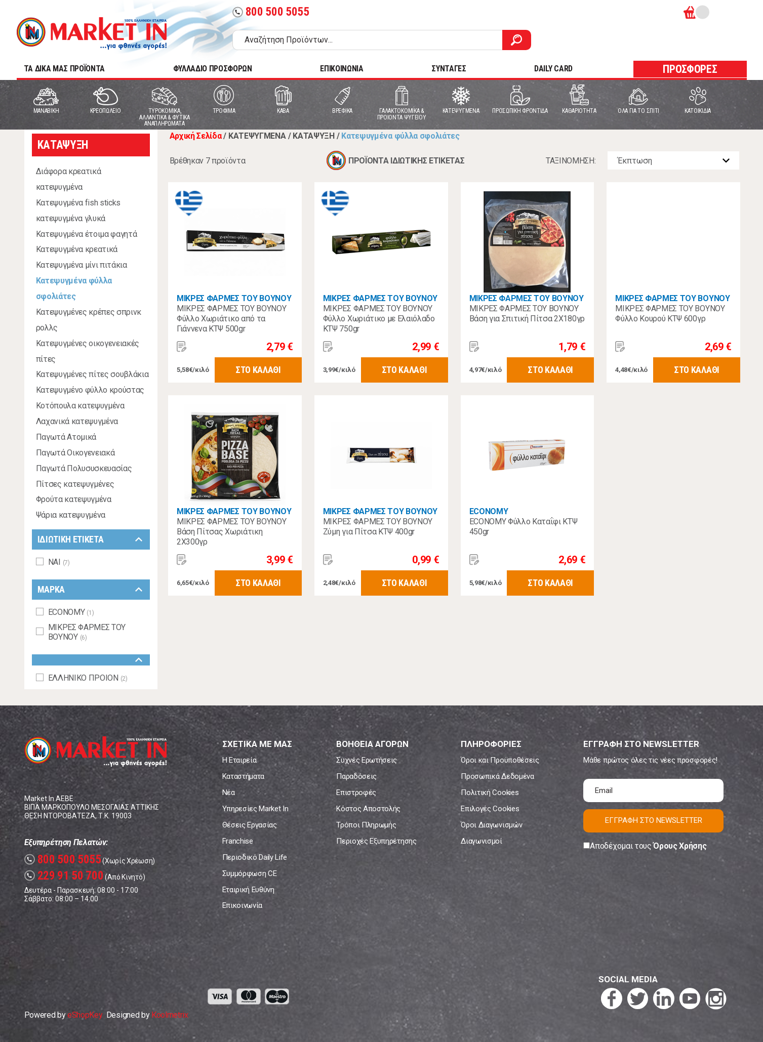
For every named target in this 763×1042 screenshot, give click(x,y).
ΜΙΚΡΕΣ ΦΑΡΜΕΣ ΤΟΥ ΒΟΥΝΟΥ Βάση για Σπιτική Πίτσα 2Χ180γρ (527, 313)
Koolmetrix (169, 1015)
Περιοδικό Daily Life (255, 857)
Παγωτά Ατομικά (66, 437)
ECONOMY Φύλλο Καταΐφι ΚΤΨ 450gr (523, 526)
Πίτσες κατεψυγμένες (75, 484)
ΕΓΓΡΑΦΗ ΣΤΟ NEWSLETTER (653, 820)
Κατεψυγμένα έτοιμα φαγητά (86, 234)
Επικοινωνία (242, 905)
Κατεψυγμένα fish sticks (78, 202)
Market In (92, 33)
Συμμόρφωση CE (249, 873)
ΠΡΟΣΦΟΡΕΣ (690, 69)
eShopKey (84, 1015)
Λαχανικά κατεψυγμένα (77, 421)
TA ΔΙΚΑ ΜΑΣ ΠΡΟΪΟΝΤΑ (64, 68)
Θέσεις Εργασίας (249, 824)
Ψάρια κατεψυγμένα (71, 515)
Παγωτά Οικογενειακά (75, 452)
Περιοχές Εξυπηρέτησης (376, 841)
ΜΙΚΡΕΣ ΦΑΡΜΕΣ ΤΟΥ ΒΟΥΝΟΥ (234, 298)
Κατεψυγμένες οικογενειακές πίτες (88, 351)
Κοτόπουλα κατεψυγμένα (80, 405)
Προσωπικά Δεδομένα (497, 776)
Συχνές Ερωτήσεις (366, 760)
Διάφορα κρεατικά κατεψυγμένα (68, 179)
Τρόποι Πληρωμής (366, 824)
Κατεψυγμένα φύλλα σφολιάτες (74, 288)
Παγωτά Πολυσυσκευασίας (84, 468)
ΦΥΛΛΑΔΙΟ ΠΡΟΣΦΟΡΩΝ (212, 68)
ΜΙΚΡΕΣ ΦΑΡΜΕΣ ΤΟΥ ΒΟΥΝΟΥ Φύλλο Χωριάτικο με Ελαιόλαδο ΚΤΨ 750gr (379, 319)
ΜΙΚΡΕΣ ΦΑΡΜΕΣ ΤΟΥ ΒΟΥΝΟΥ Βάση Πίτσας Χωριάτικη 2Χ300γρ (231, 532)
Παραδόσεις (356, 776)
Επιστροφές (356, 792)
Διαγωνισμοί (481, 841)
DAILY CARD (553, 68)
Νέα (228, 792)
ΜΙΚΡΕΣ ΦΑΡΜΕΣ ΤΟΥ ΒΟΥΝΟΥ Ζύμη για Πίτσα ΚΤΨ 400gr (377, 526)
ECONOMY (488, 511)
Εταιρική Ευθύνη (248, 889)
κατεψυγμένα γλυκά (71, 218)
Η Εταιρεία (239, 760)
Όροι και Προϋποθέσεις (500, 760)
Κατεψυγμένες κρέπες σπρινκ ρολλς (89, 319)
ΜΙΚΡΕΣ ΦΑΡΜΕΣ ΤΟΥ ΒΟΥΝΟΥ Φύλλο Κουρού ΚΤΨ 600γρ (670, 313)
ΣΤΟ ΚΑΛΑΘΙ (258, 369)
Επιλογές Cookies (490, 808)
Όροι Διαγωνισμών (491, 824)
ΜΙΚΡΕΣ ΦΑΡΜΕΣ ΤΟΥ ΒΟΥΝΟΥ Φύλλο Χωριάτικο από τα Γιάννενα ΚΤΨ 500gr (231, 319)
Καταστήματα (243, 776)
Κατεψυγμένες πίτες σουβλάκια (92, 374)
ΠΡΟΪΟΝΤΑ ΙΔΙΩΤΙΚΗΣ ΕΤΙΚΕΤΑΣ (406, 160)
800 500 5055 (270, 12)
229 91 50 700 (64, 876)
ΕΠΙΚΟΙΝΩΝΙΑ (341, 68)
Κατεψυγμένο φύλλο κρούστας (90, 390)
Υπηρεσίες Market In (255, 808)
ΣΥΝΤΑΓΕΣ (448, 68)
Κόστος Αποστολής (368, 808)
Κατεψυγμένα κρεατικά (77, 249)
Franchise (237, 841)
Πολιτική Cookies (489, 792)
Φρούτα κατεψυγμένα (73, 499)
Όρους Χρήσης (679, 846)
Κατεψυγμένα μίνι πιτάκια (81, 265)
